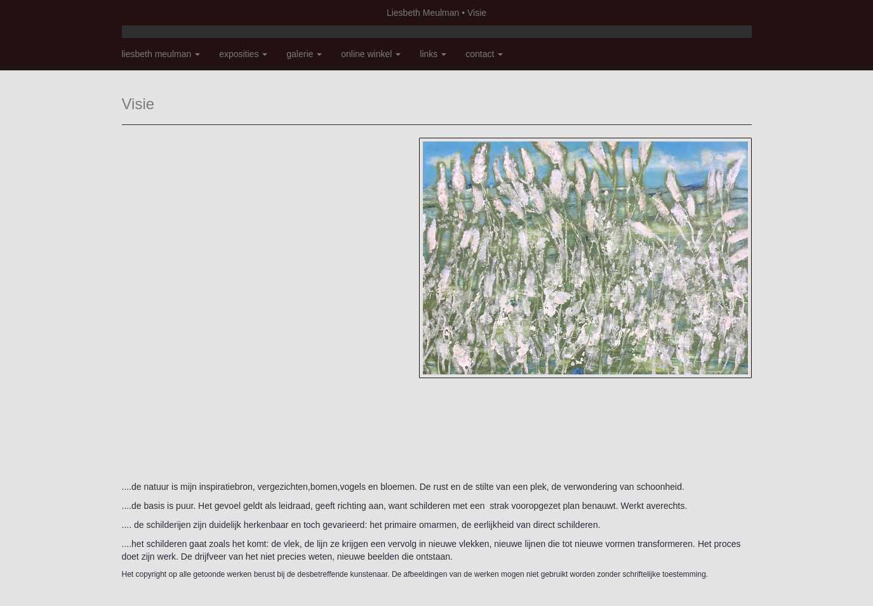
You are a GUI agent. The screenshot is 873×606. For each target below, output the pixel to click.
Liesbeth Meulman (423, 13)
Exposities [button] (243, 54)
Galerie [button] (304, 54)
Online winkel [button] (371, 54)
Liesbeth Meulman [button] (161, 54)
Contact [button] (484, 54)
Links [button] (433, 54)
